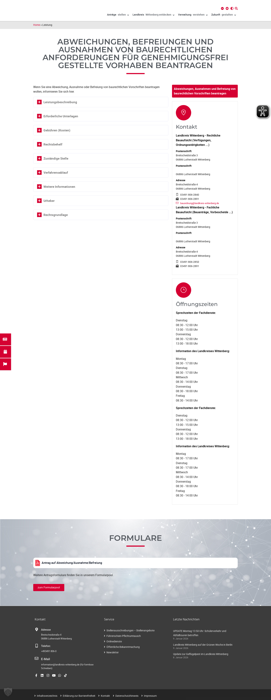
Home (36, 25)
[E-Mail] (36, 658)
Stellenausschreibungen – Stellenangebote (130, 630)
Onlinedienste (114, 641)
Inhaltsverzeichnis (47, 695)
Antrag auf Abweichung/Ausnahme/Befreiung (72, 563)
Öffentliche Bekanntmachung (123, 647)
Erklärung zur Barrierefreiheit (79, 695)
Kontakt (105, 695)
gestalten (223, 15)
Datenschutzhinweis (126, 695)
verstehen (193, 15)
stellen (118, 15)
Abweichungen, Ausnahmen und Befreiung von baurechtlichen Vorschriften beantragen (205, 91)
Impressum (150, 695)
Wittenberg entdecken (153, 15)
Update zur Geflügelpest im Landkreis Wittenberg (200, 654)
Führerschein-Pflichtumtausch (123, 636)
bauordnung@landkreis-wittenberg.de (201, 203)
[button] (8, 692)
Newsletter (112, 652)
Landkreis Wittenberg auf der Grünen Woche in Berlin (202, 644)
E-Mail (45, 658)
